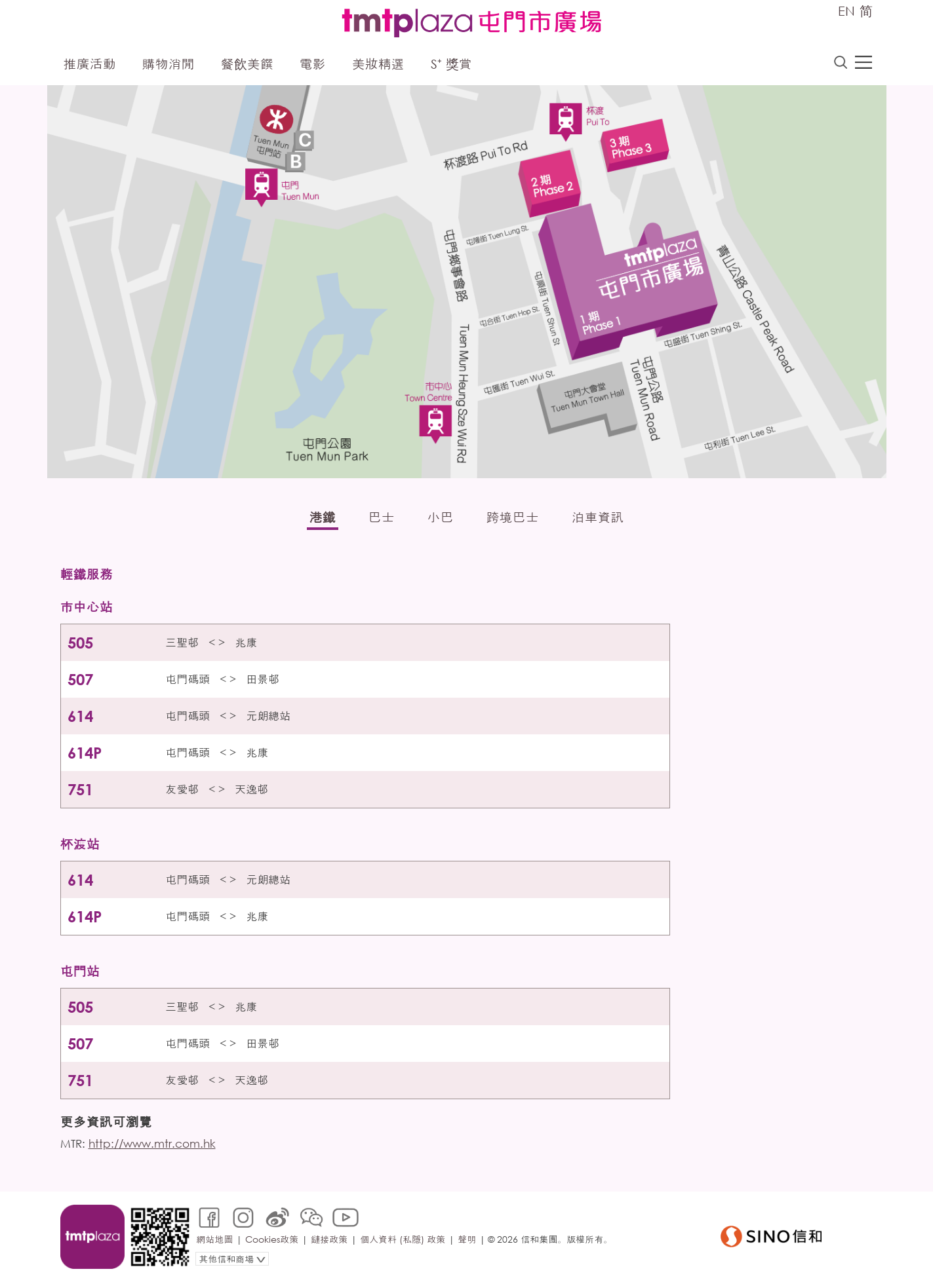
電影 (313, 63)
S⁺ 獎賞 (451, 63)
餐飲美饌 (247, 63)
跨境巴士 (512, 517)
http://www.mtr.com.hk (152, 1143)
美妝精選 (378, 63)
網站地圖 (214, 1239)
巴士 (381, 517)
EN (846, 10)
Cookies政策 (271, 1239)
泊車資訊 (598, 517)
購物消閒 (168, 63)
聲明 (467, 1239)
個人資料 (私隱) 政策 (402, 1239)
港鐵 (322, 517)
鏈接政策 (329, 1239)
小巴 (440, 517)
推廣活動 (90, 63)
